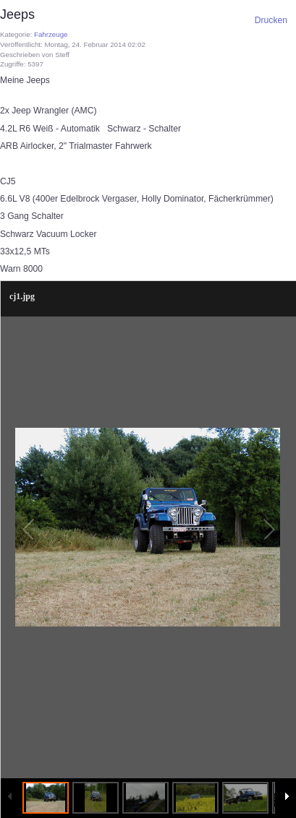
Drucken (271, 20)
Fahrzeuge (50, 34)
